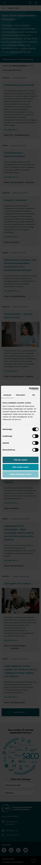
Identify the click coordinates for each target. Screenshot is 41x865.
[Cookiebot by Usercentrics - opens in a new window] (29, 388)
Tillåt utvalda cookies (20, 467)
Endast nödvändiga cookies (20, 474)
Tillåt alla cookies (20, 460)
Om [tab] (33, 395)
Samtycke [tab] (7, 395)
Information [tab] (20, 395)
